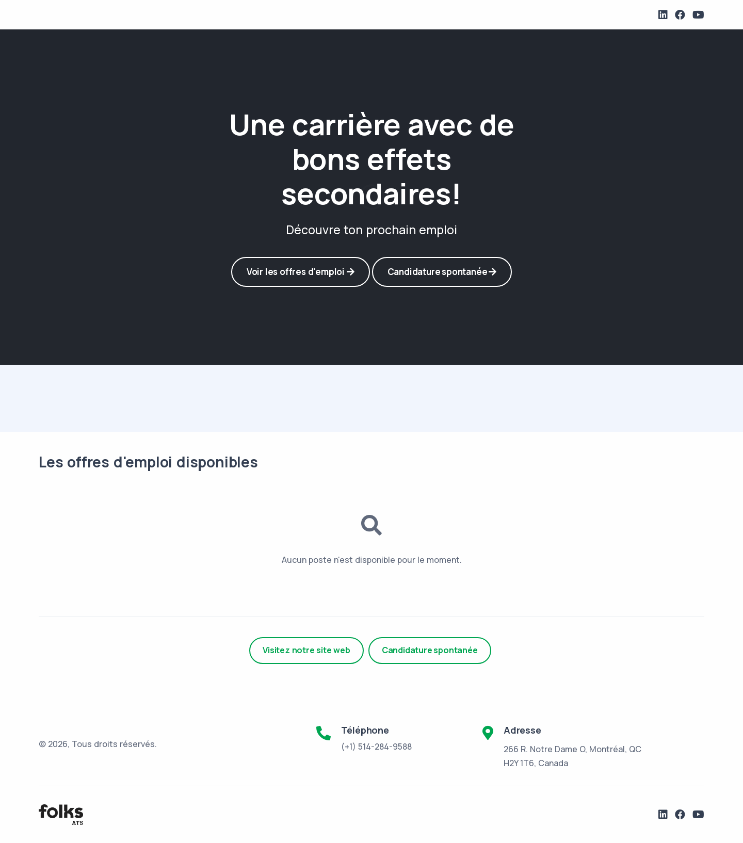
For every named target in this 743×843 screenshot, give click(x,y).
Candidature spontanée (441, 272)
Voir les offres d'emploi (300, 272)
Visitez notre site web (306, 650)
